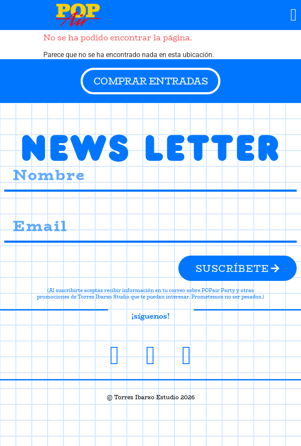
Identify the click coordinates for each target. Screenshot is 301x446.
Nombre (16, 157)
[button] (293, 15)
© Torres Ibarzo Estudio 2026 (151, 397)
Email (12, 208)
